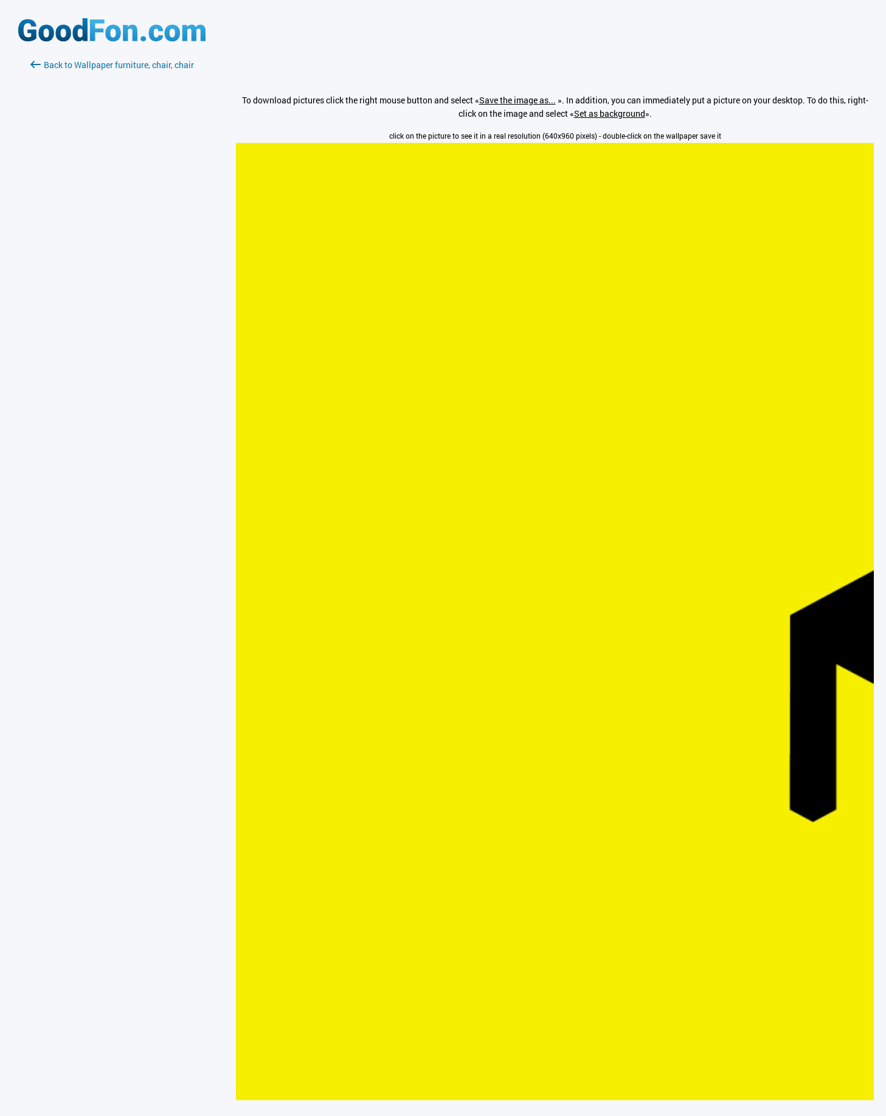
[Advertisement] (112, 216)
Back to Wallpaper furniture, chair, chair (112, 65)
